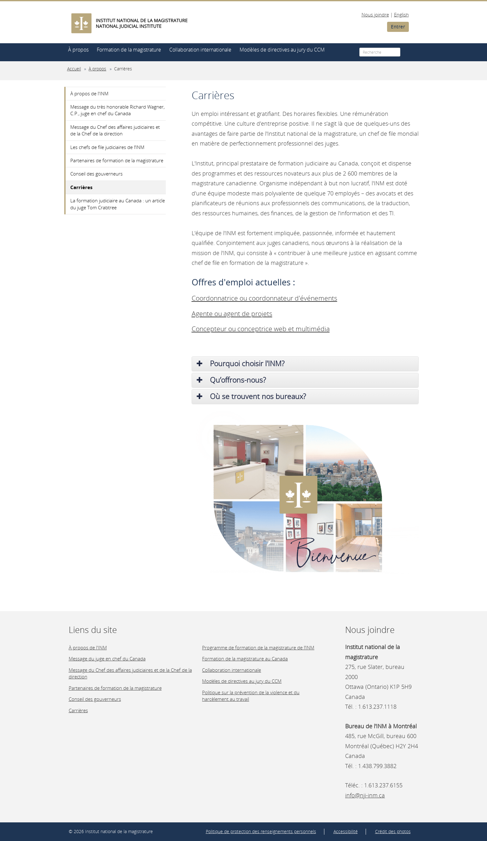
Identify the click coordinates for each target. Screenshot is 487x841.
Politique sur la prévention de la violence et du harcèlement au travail (250, 695)
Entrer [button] (398, 27)
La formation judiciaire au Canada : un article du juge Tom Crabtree (117, 203)
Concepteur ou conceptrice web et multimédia (261, 328)
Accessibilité (345, 831)
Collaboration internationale (200, 49)
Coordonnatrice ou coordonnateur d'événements (264, 298)
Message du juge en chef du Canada (107, 658)
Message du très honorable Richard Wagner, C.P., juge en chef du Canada (117, 110)
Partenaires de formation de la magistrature (116, 160)
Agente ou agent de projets (232, 313)
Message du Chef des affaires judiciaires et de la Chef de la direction (115, 130)
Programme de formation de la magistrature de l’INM (258, 647)
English (401, 14)
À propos (78, 49)
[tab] (305, 364)
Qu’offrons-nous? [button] (231, 380)
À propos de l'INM (89, 93)
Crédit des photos (393, 831)
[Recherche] (379, 52)
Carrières (123, 69)
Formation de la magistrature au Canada (245, 658)
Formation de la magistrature (129, 49)
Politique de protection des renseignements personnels (261, 831)
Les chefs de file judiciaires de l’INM (107, 147)
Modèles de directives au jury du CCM (282, 49)
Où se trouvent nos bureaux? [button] (251, 396)
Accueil (74, 69)
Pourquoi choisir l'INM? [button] (241, 363)
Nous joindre (375, 14)
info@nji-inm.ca (365, 795)
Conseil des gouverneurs (96, 173)
